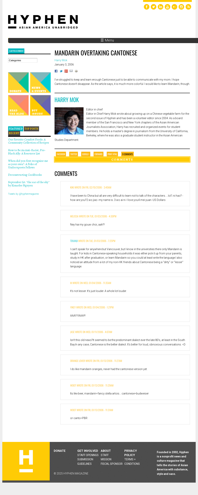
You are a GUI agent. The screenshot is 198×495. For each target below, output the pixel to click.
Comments (122, 159)
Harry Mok (67, 100)
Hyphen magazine (26, 461)
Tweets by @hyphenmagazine (23, 194)
